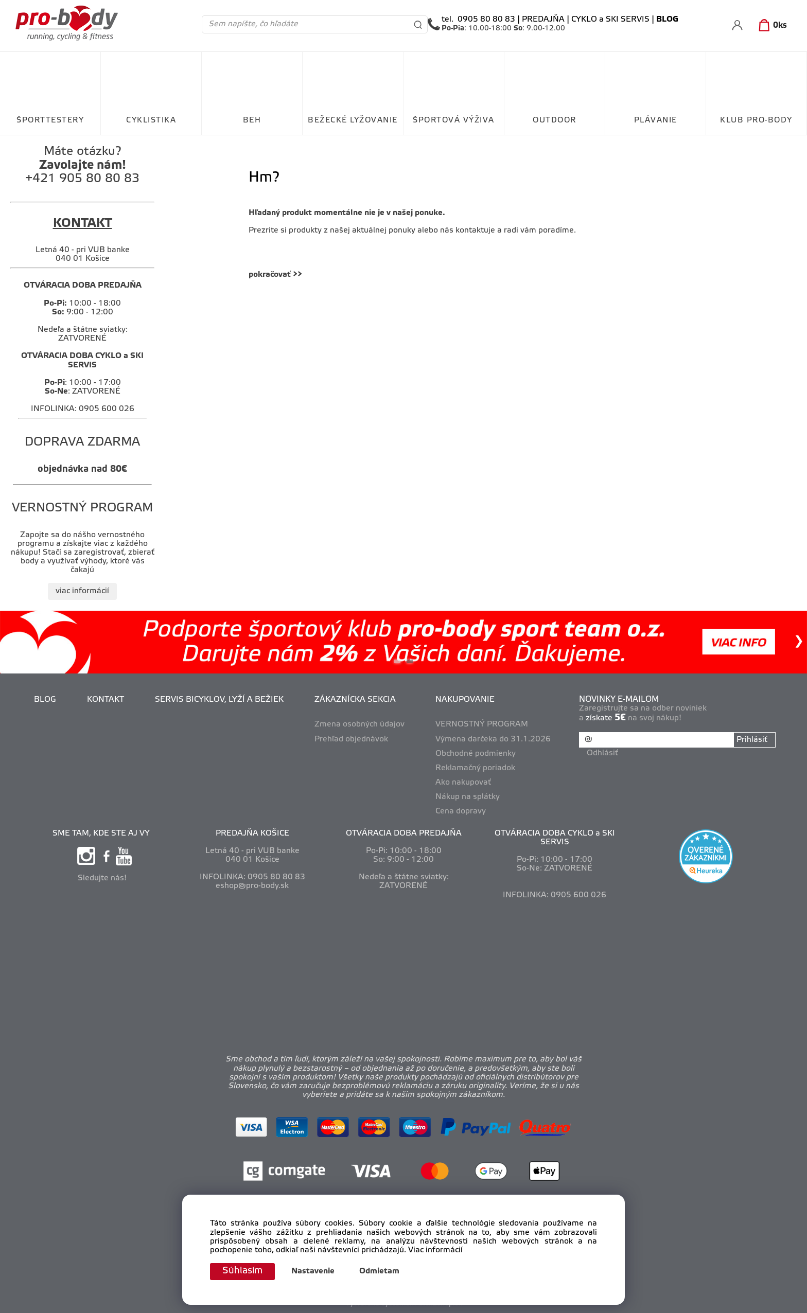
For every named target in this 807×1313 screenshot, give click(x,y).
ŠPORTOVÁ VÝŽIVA (454, 120)
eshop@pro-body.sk (252, 886)
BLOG (45, 699)
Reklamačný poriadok (475, 768)
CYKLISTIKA (151, 120)
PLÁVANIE (655, 120)
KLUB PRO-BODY (756, 120)
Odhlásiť (602, 753)
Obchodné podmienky (475, 753)
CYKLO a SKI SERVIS (610, 19)
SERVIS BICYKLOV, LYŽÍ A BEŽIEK (219, 699)
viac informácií (82, 591)
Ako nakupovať (463, 782)
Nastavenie (313, 1271)
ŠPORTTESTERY (50, 120)
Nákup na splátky (467, 797)
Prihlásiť (751, 739)
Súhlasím (242, 1271)
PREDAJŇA (543, 19)
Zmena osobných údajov (359, 724)
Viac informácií (435, 1250)
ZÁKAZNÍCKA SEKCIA (355, 699)
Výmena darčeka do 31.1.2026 (493, 739)
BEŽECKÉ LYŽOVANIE (353, 120)
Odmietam (379, 1271)
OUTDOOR (554, 120)
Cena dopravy (460, 811)
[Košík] (771, 25)
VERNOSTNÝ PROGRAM (481, 724)
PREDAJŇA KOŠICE (252, 833)
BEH (252, 120)
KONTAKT (105, 699)
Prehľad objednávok (351, 739)
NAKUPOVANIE (465, 699)
